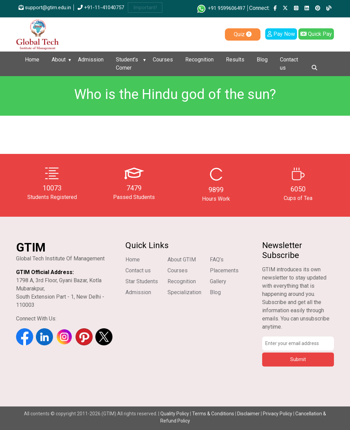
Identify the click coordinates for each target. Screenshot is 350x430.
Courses (163, 59)
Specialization (184, 292)
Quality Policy (175, 413)
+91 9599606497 (220, 8)
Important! (145, 7)
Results (235, 59)
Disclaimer (248, 413)
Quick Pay (316, 34)
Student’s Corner (127, 63)
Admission (91, 59)
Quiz (243, 34)
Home (32, 59)
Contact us (289, 63)
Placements (224, 270)
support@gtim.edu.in (44, 7)
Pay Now (281, 34)
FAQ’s (217, 259)
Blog (262, 59)
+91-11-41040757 (101, 7)
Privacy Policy (277, 413)
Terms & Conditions (213, 413)
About (59, 59)
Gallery (218, 281)
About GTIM (181, 259)
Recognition (199, 59)
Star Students (141, 281)
